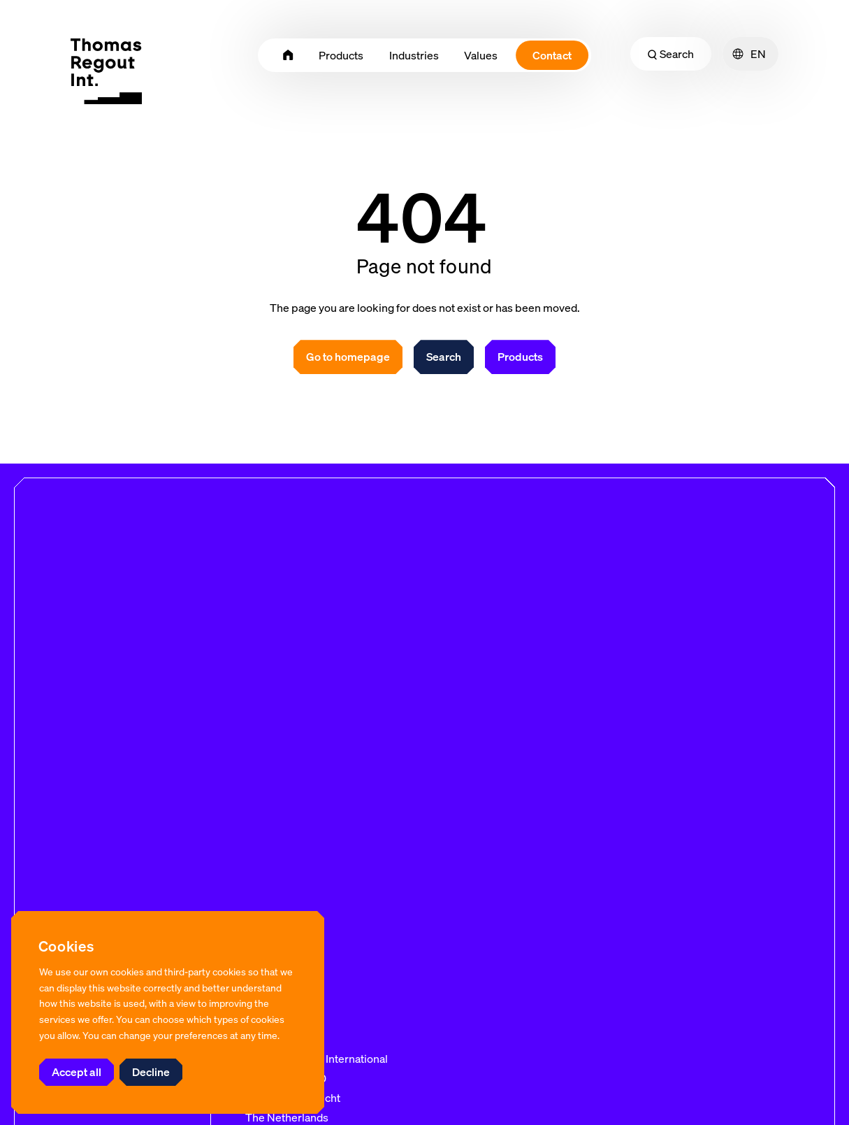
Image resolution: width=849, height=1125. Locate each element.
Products (520, 356)
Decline (151, 1072)
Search (671, 54)
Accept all (76, 1072)
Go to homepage (348, 356)
